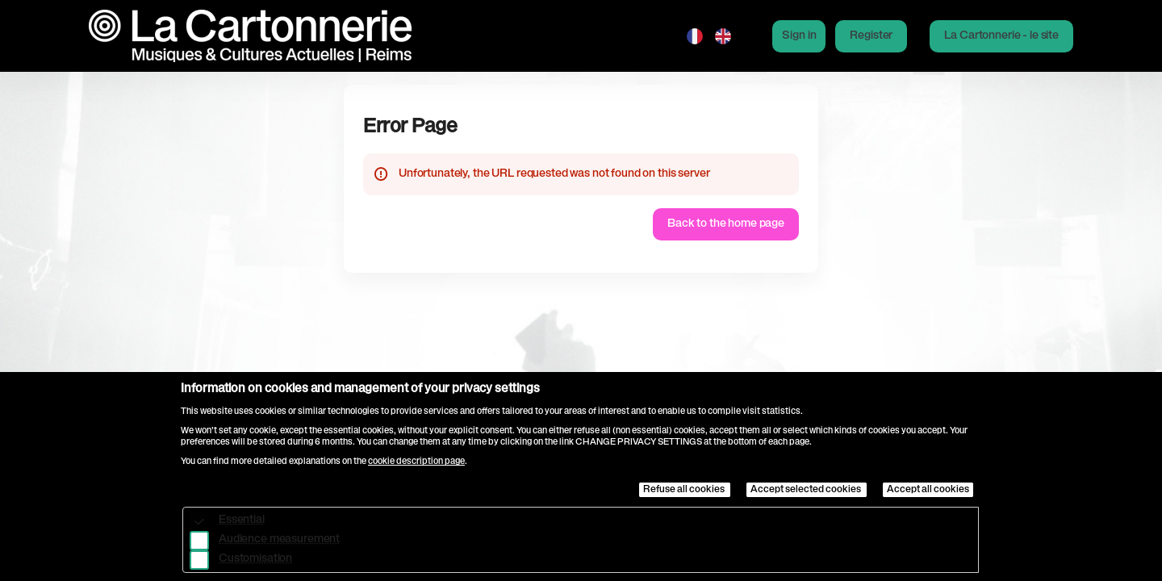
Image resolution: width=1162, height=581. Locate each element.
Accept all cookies (928, 490)
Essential (242, 520)
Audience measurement (279, 539)
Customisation (255, 559)
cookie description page (416, 462)
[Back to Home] (250, 36)
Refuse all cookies (684, 490)
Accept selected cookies (806, 490)
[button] (1001, 36)
